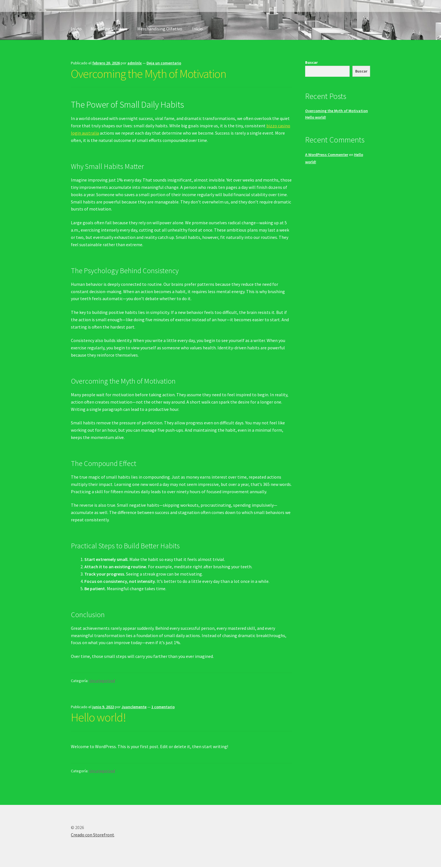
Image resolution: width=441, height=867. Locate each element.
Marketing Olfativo (109, 28)
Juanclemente (134, 706)
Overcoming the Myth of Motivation (148, 73)
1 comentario (163, 706)
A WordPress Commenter (326, 154)
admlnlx (134, 62)
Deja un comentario (164, 62)
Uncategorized (102, 680)
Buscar (311, 62)
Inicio (76, 28)
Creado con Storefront (92, 834)
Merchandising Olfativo (159, 28)
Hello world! (98, 717)
